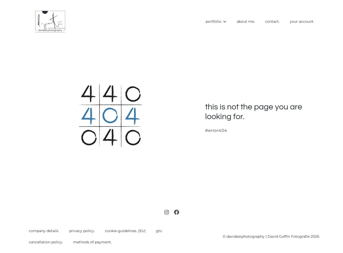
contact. (272, 21)
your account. (302, 21)
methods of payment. (92, 242)
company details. (44, 231)
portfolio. (216, 21)
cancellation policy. (46, 242)
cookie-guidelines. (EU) (125, 231)
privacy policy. (82, 231)
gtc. (159, 231)
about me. (246, 21)
